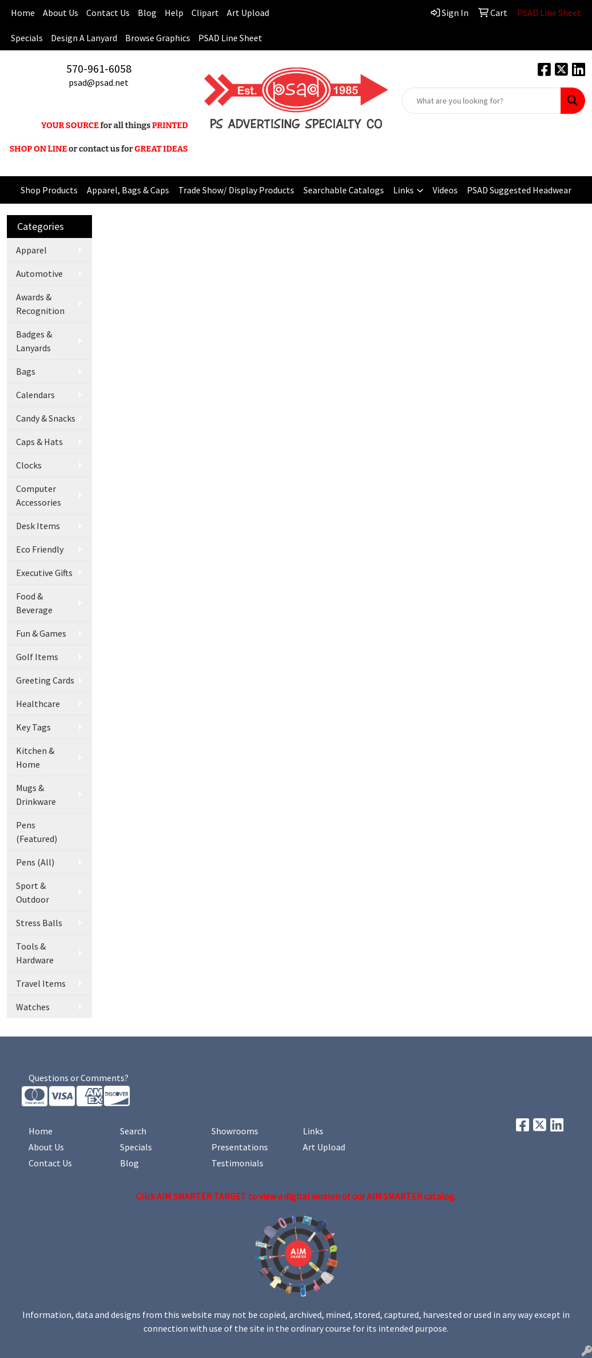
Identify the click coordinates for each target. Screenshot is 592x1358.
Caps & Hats (39, 441)
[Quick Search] (481, 101)
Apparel (31, 250)
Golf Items (37, 656)
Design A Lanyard (84, 37)
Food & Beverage (34, 603)
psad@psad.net (99, 82)
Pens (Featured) (36, 831)
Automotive (39, 273)
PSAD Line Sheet (230, 37)
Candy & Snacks (45, 418)
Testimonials (237, 1163)
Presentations (239, 1147)
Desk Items (38, 525)
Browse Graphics (157, 37)
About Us (60, 12)
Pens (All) (35, 862)
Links (403, 190)
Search (133, 1131)
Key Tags (33, 727)
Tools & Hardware (35, 953)
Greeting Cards (45, 680)
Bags (25, 371)
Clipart (205, 12)
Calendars (35, 394)
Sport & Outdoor (32, 892)
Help (174, 12)
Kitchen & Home (35, 757)
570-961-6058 (98, 68)
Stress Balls (39, 922)
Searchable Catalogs (343, 190)
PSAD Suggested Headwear (519, 190)
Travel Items (41, 983)
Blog (147, 12)
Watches (33, 1006)
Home (41, 1131)
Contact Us (108, 12)
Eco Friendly (39, 549)
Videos (445, 190)
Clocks (29, 465)
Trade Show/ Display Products (236, 190)
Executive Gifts (44, 572)
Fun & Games (41, 633)
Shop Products (49, 190)
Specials (27, 37)
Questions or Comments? (79, 1077)
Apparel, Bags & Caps (128, 190)
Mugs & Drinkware (36, 794)
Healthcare (38, 703)
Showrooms (234, 1131)
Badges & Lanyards (34, 341)
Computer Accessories (38, 495)
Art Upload (248, 12)
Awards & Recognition (40, 303)
